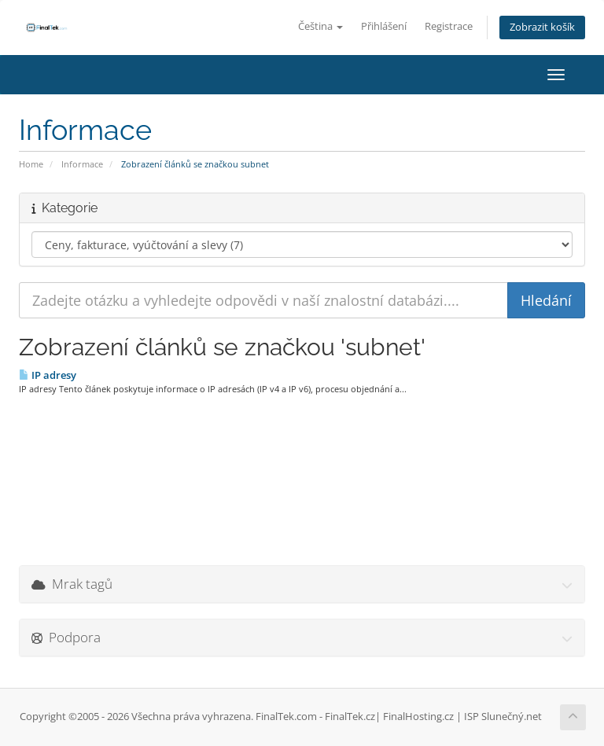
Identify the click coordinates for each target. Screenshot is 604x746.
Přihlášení (384, 26)
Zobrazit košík (542, 27)
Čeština (320, 26)
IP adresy (47, 375)
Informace (82, 164)
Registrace (449, 26)
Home (31, 164)
